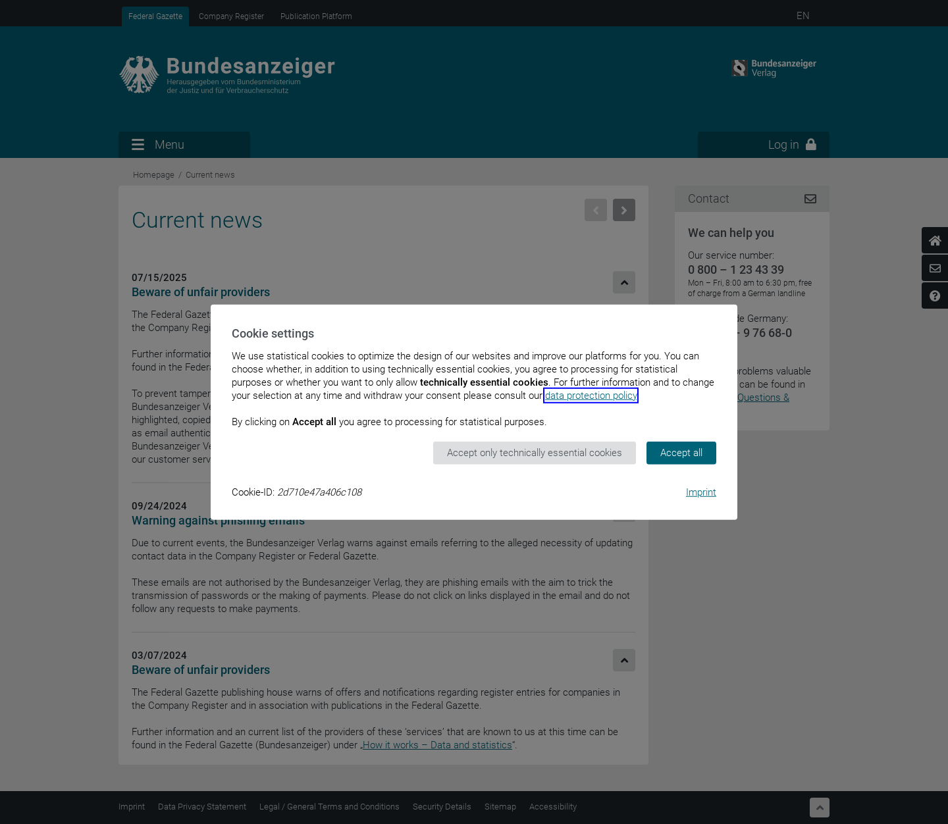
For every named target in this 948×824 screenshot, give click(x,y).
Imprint (701, 492)
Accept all (681, 453)
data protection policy (591, 395)
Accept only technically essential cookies (534, 453)
